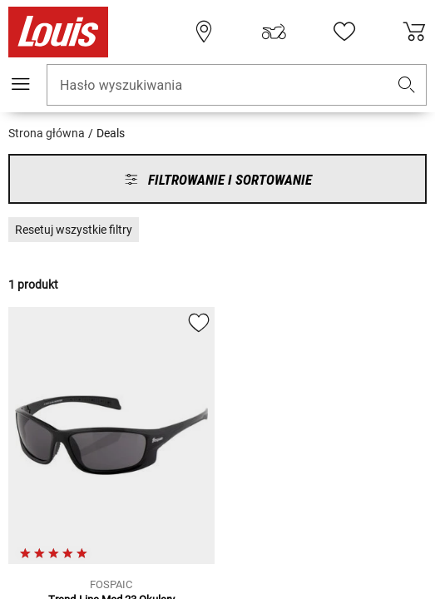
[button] (407, 85)
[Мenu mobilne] (20, 84)
